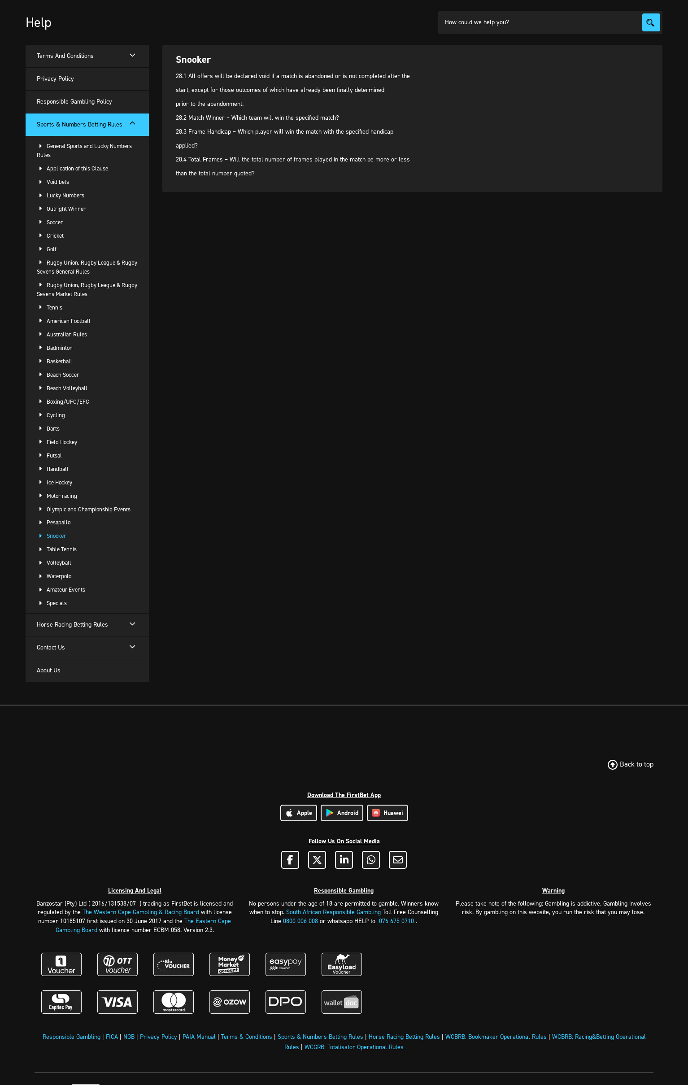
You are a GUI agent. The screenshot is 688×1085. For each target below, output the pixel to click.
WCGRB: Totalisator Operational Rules (354, 1047)
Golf (47, 249)
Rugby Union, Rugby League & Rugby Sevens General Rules (87, 267)
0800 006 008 (300, 921)
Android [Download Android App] (342, 813)
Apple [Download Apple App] (298, 813)
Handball (53, 469)
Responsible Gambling (71, 1037)
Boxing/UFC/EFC (63, 401)
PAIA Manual (199, 1037)
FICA (112, 1037)
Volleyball (54, 562)
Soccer (50, 222)
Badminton (55, 348)
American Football (64, 321)
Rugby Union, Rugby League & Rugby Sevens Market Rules (87, 289)
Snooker (51, 536)
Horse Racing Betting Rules (404, 1037)
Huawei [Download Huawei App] (387, 813)
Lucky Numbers (60, 195)
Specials (52, 603)
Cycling (51, 415)
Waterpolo (54, 576)
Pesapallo (53, 522)
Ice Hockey (54, 482)
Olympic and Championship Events (84, 509)
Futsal (49, 455)
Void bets (53, 182)
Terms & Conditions (246, 1037)
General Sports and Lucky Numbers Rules (84, 150)
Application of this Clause (72, 168)
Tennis (49, 307)
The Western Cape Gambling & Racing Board (141, 912)
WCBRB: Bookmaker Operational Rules (496, 1037)
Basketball (54, 361)
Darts (48, 428)
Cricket (50, 236)
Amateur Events (61, 589)
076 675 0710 (396, 921)
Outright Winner (61, 209)
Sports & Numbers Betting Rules (320, 1037)
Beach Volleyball (62, 388)
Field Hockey (57, 442)
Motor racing (57, 496)
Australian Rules (62, 334)
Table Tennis (57, 549)
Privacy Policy (158, 1037)
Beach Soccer (58, 375)
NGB (129, 1037)
